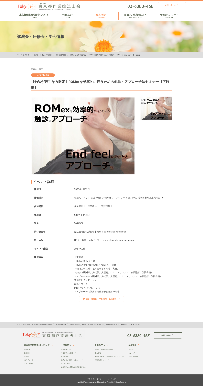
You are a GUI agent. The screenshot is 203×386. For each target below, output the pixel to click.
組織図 (26, 356)
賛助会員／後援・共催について (73, 360)
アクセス (131, 349)
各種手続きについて (102, 363)
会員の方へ (101, 16)
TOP (18, 55)
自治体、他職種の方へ (135, 16)
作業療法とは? (66, 349)
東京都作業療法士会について (34, 16)
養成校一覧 (65, 356)
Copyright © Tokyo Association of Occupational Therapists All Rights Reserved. (101, 382)
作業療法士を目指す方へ (70, 353)
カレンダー (132, 353)
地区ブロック (29, 360)
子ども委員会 (66, 363)
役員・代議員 (29, 363)
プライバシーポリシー (94, 378)
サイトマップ (113, 378)
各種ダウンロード (169, 16)
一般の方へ (67, 16)
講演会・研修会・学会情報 (45, 55)
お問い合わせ (133, 356)
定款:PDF (27, 353)
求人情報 (98, 353)
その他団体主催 (64, 55)
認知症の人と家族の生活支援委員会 (74, 367)
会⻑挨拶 (27, 349)
